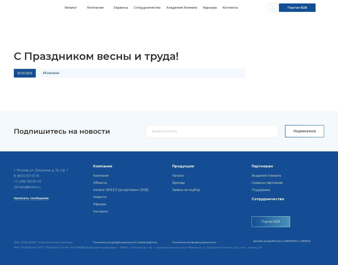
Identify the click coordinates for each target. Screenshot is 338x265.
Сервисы (120, 8)
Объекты (100, 183)
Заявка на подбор (186, 190)
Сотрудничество (145, 8)
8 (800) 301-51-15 (26, 176)
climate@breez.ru (27, 187)
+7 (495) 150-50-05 (27, 181)
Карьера (207, 8)
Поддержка (261, 190)
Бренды (178, 183)
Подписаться (305, 131)
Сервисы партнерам (267, 183)
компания (52, 73)
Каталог (70, 8)
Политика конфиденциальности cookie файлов (125, 242)
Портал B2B (297, 8)
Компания (94, 8)
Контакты (227, 8)
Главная (27, 21)
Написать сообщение (31, 198)
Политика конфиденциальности (194, 242)
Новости (44, 21)
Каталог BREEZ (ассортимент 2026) (120, 190)
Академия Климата (179, 8)
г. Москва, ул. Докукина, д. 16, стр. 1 (41, 170)
